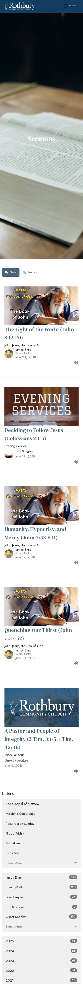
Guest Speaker (41, 916)
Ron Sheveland (41, 907)
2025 (41, 941)
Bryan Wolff (41, 887)
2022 (41, 970)
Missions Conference (20, 813)
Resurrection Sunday (20, 823)
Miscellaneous (16, 843)
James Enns (41, 877)
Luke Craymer (41, 897)
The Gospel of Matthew (22, 803)
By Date (11, 272)
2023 (41, 960)
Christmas (12, 853)
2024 (41, 951)
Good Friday (15, 833)
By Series (30, 272)
